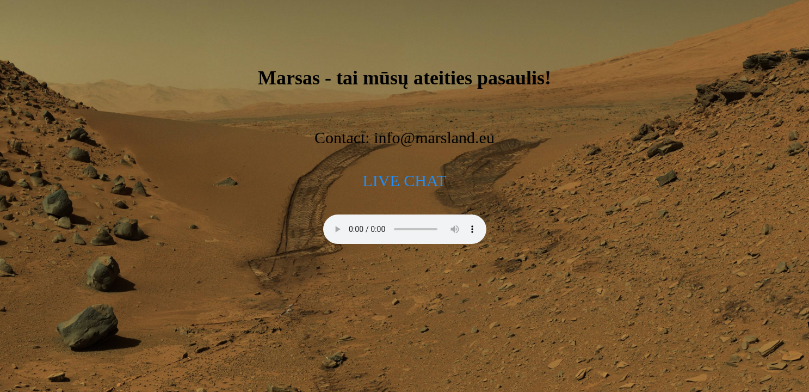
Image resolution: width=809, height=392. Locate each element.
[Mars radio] (404, 229)
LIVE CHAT (404, 180)
